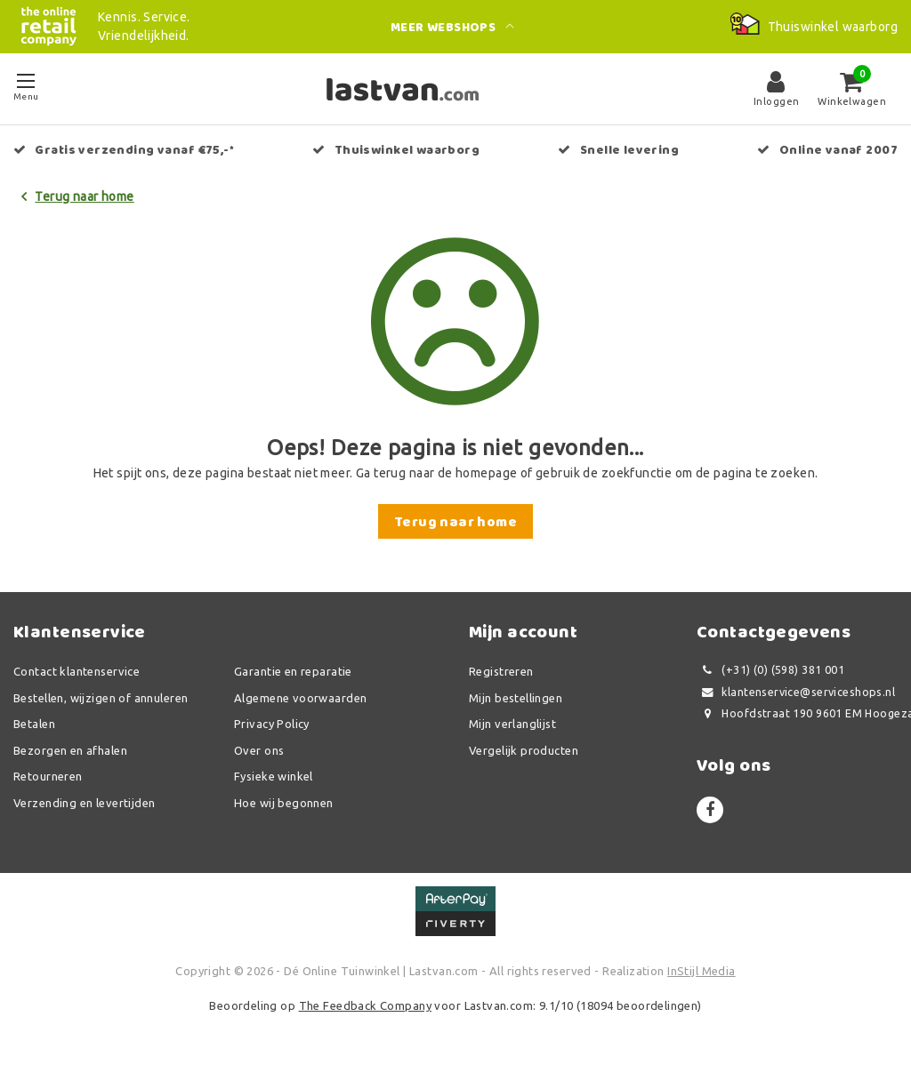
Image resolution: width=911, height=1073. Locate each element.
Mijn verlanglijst (512, 723)
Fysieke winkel (273, 776)
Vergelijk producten (523, 750)
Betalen (34, 723)
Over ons (259, 750)
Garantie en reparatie (293, 671)
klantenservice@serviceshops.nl (796, 692)
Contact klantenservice (76, 671)
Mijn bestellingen (515, 698)
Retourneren (48, 776)
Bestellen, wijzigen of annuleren (100, 698)
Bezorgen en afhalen (70, 750)
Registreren (501, 671)
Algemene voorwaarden (300, 698)
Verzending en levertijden (84, 803)
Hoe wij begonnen (284, 803)
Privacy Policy (272, 723)
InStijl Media (701, 971)
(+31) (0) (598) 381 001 (770, 670)
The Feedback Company (365, 1005)
